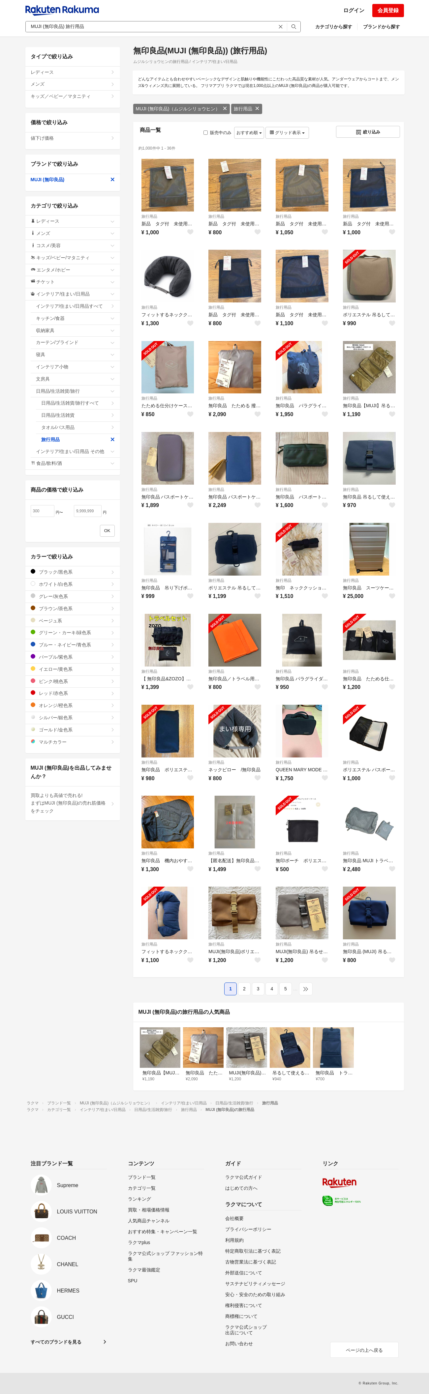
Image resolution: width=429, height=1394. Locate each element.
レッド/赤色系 (73, 693)
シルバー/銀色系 (73, 717)
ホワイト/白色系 (73, 584)
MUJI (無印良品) (73, 179)
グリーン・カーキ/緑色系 (73, 632)
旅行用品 (247, 108)
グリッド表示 (287, 132)
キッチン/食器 (75, 318)
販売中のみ (217, 132)
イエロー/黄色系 (73, 669)
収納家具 (75, 330)
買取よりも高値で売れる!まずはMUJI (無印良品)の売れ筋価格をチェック (73, 803)
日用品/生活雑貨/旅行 (75, 391)
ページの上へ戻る (364, 1350)
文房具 (75, 379)
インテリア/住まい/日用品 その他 (75, 451)
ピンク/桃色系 (73, 681)
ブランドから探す (381, 26)
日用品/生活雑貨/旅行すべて (78, 403)
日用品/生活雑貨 (78, 415)
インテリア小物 (75, 366)
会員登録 (388, 10)
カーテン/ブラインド (75, 342)
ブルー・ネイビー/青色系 (73, 644)
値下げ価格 (73, 138)
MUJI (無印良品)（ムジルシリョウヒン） (182, 108)
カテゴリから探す (333, 26)
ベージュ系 (73, 620)
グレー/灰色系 (73, 596)
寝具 (75, 354)
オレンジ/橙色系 (73, 705)
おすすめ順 (249, 132)
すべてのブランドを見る (56, 1342)
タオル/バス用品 (78, 427)
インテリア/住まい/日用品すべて (75, 306)
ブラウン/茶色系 (73, 608)
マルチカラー (73, 742)
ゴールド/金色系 (73, 729)
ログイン (353, 10)
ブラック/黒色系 (73, 572)
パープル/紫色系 (73, 657)
